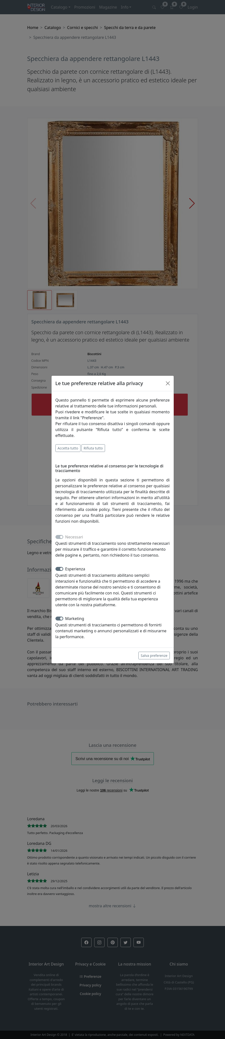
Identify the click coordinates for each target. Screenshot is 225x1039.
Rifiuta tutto (93, 448)
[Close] (168, 383)
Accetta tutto (68, 448)
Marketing (74, 618)
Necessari (74, 537)
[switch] (59, 569)
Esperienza (75, 569)
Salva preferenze (154, 655)
